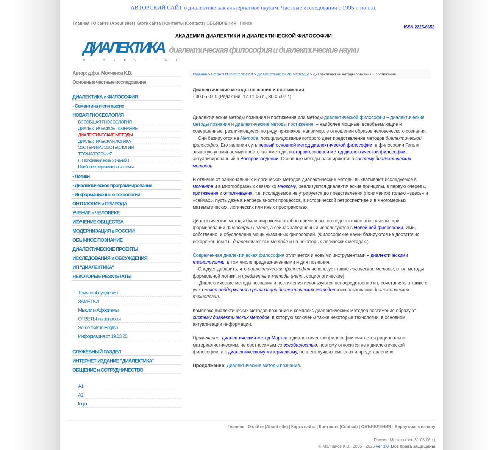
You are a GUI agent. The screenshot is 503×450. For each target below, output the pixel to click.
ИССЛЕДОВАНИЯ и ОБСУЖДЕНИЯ (109, 258)
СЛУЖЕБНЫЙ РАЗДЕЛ (96, 352)
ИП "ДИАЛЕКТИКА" (93, 267)
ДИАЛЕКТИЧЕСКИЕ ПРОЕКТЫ (105, 249)
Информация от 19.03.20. (103, 336)
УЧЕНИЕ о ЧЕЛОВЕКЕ (96, 213)
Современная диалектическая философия (239, 255)
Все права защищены (413, 446)
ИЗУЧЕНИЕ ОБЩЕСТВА (97, 222)
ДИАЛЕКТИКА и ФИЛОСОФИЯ (105, 97)
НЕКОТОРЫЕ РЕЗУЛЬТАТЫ (101, 276)
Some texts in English (98, 327)
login (82, 403)
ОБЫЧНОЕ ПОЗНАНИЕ (97, 240)
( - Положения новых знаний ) (103, 160)
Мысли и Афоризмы (98, 310)
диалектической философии (354, 117)
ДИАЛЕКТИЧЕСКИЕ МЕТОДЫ (283, 74)
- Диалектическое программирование (112, 185)
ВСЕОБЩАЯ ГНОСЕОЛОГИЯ (104, 122)
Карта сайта (148, 23)
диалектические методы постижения (274, 124)
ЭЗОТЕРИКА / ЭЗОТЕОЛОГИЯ (105, 147)
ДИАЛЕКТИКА (123, 47)
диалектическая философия (220, 50)
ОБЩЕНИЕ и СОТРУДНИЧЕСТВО (107, 370)
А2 (80, 395)
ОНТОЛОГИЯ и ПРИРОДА (99, 203)
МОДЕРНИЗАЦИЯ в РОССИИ (103, 231)
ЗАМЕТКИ (88, 301)
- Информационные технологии (106, 194)
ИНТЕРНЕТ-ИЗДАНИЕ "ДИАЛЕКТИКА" (113, 361)
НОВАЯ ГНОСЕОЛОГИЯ (232, 74)
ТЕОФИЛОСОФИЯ (95, 153)
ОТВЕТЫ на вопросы (99, 319)
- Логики (80, 176)
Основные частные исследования (109, 82)
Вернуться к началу (415, 426)
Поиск (246, 23)
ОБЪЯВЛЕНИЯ (221, 23)
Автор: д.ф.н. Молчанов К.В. (102, 73)
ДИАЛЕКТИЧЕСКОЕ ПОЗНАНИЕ (107, 128)
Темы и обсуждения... (99, 292)
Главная (81, 23)
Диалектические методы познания (263, 365)
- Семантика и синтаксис (98, 106)
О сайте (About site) (113, 23)
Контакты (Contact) (183, 23)
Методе (249, 138)
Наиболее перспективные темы (105, 166)
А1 (80, 386)
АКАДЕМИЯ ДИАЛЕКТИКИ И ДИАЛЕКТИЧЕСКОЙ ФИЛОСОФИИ (253, 36)
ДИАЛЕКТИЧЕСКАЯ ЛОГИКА (104, 141)
